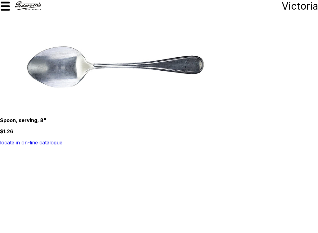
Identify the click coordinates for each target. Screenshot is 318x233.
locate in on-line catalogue (31, 142)
